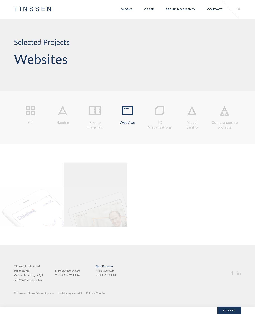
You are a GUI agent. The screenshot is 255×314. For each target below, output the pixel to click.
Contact (214, 9)
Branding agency (181, 9)
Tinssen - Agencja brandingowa (35, 293)
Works (127, 9)
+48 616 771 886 (69, 275)
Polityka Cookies (95, 293)
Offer (149, 9)
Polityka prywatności (70, 293)
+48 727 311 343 (107, 275)
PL (239, 9)
